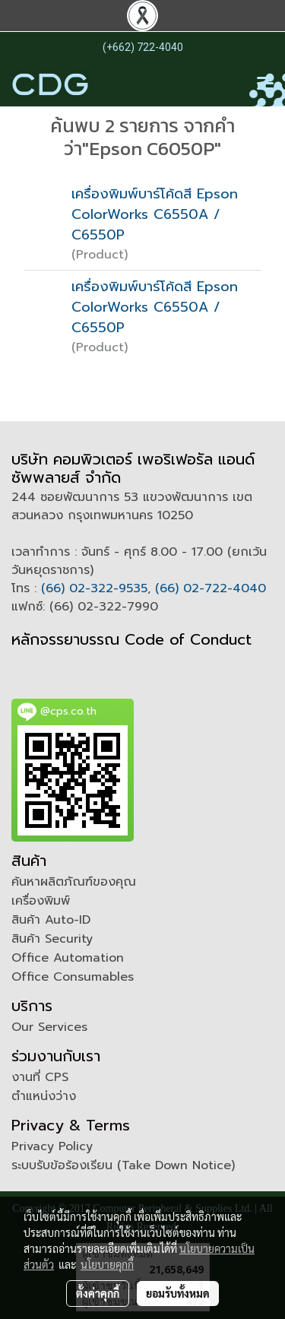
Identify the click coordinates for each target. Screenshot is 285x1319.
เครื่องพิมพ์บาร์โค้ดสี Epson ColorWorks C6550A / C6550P (154, 214)
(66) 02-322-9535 (94, 588)
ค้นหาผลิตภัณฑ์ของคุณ (73, 882)
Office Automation (67, 958)
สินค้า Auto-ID (50, 920)
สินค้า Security (52, 939)
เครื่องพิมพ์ (40, 901)
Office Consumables (72, 977)
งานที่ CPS (39, 1077)
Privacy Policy (52, 1146)
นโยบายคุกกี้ (107, 1264)
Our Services (49, 1027)
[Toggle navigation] (265, 84)
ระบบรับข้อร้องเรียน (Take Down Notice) (123, 1165)
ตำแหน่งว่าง (43, 1096)
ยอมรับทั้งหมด (178, 1293)
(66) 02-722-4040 (210, 588)
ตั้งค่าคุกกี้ (97, 1293)
